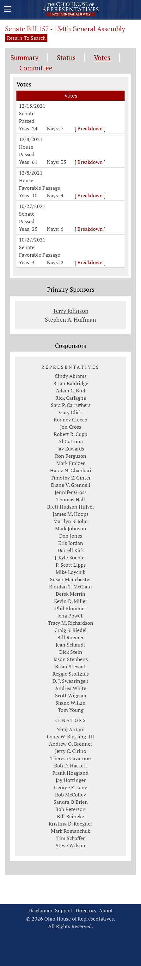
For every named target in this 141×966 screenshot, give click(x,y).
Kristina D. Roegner (70, 823)
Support (64, 910)
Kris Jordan (70, 543)
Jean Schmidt (70, 644)
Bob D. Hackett (70, 765)
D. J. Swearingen (70, 681)
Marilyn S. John (70, 521)
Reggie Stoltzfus (70, 674)
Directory (86, 910)
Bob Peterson (70, 809)
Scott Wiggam (70, 695)
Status (66, 57)
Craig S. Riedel (70, 630)
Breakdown (90, 128)
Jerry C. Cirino (70, 751)
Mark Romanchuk (70, 831)
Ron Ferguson (70, 456)
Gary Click (70, 412)
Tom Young (70, 710)
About (106, 910)
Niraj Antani (70, 729)
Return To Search (26, 37)
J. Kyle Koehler (70, 557)
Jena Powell (70, 615)
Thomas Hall (70, 499)
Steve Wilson (70, 845)
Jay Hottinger (71, 780)
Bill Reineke (70, 816)
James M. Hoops (71, 514)
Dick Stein (70, 652)
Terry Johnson (71, 310)
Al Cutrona (70, 441)
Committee (35, 68)
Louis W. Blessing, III (70, 736)
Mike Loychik (70, 572)
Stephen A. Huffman (70, 319)
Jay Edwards (70, 448)
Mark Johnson (70, 528)
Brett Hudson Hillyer (70, 507)
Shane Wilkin (70, 703)
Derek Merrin (70, 594)
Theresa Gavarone (70, 758)
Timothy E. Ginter (71, 477)
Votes (102, 57)
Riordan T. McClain (70, 586)
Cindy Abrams (71, 376)
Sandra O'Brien (70, 802)
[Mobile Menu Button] (7, 10)
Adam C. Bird (70, 390)
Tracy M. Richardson (70, 623)
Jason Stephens (70, 659)
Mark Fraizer (70, 463)
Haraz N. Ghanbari (70, 470)
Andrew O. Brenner (70, 744)
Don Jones (70, 536)
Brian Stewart (70, 666)
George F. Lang (70, 787)
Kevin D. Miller (70, 601)
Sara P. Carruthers (70, 405)
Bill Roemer (70, 637)
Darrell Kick (71, 550)
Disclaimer (40, 910)
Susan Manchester (70, 579)
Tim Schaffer (70, 838)
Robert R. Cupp (70, 434)
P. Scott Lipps (71, 565)
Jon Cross (70, 427)
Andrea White (70, 688)
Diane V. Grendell (70, 485)
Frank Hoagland (70, 773)
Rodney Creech (70, 419)
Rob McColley (70, 794)
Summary (24, 57)
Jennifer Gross (71, 492)
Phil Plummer (70, 608)
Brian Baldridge (70, 383)
